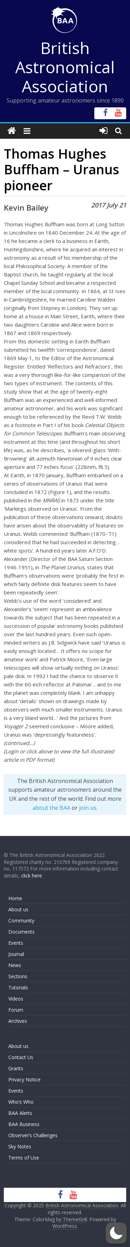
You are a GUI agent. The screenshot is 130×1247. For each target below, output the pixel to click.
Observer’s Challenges (33, 1135)
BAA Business (24, 1124)
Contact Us (20, 1057)
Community (21, 920)
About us (18, 909)
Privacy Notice (24, 1079)
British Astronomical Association (65, 67)
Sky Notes (19, 1146)
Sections (17, 976)
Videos (15, 998)
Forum (15, 1009)
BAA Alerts (20, 1113)
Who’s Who (21, 1101)
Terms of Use (23, 1157)
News (14, 965)
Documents (21, 931)
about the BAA (51, 808)
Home (15, 898)
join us (87, 808)
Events (15, 943)
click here (31, 875)
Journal (16, 954)
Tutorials (18, 987)
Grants (15, 1068)
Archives (17, 1021)
